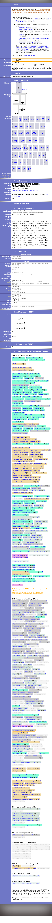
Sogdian (28, 658)
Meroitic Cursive (17, 640)
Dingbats (35, 475)
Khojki (14, 667)
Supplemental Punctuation (20, 499)
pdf (23, 364)
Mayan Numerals (17, 744)
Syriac (37, 385)
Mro (14, 712)
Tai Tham (15, 428)
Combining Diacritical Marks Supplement (24, 448)
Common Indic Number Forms (34, 537)
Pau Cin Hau (28, 687)
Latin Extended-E (35, 553)
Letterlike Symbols (18, 461)
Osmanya (26, 624)
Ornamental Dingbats (31, 790)
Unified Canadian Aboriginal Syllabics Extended (26, 422)
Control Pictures (38, 466)
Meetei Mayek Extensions (31, 551)
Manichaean (27, 644)
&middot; (37, 43)
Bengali (15, 397)
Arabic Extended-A (18, 394)
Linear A (27, 628)
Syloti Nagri (16, 537)
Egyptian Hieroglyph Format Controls (23, 706)
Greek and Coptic (18, 381)
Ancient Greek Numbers (36, 610)
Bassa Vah (36, 712)
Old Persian (16, 621)
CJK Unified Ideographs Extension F (23, 827)
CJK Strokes (34, 515)
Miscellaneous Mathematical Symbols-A (24, 477)
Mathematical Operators (31, 464)
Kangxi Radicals (39, 503)
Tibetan (34, 403)
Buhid (14, 417)
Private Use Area (17, 568)
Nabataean (28, 633)
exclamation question (36, 49)
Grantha (28, 669)
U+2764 (34, 28)
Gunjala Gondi (32, 692)
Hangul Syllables (17, 558)
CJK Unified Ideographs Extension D (23, 823)
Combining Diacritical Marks (20, 377)
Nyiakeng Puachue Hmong (20, 755)
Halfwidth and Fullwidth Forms (21, 588)
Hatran (15, 635)
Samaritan (16, 390)
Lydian (38, 635)
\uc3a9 (29, 39)
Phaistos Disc (32, 612)
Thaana (32, 387)
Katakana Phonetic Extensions (21, 517)
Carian (37, 615)
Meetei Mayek (36, 556)
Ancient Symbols (17, 612)
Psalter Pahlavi (17, 649)
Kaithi (36, 660)
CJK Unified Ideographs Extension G (23, 841)
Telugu (35, 399)
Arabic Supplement (18, 387)
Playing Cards (17, 778)
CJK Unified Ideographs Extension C (23, 820)
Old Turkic (42, 649)
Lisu (27, 531)
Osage (38, 624)
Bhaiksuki (15, 690)
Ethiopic (15, 408)
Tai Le (24, 424)
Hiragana (38, 508)
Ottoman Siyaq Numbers (31, 765)
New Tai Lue (36, 424)
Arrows (15, 464)
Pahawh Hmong (17, 715)
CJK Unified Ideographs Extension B (23, 816)
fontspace (25, 192)
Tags (14, 873)
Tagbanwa (25, 417)
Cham (14, 549)
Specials (15, 592)
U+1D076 (25, 91)
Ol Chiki (26, 435)
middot (18, 53)
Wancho (15, 758)
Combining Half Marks (19, 581)
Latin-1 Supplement (31, 364)
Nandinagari (28, 683)
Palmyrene (16, 633)
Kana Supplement (31, 726)
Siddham (15, 674)
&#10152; (22, 43)
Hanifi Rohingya (17, 653)
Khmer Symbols (17, 426)
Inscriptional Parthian (19, 646)
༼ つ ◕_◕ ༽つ (22, 21)
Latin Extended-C (29, 492)
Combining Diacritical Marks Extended (23, 431)
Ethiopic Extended (18, 497)
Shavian (15, 624)
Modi (26, 674)
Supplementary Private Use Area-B (22, 890)
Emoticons (16, 790)
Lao (24, 403)
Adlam (42, 760)
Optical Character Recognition (21, 468)
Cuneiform (32, 697)
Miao (39, 717)
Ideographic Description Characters (34, 505)
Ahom (26, 678)
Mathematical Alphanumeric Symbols (23, 749)
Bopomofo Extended (18, 515)
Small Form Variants (38, 583)
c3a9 (25, 30)
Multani (36, 667)
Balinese (15, 433)
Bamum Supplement (31, 710)
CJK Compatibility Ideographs (21, 572)
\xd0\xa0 (22, 39)
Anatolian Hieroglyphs (32, 708)
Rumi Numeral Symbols (19, 655)
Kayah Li (33, 542)
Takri (33, 676)
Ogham (43, 412)
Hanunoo (36, 415)
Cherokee (15, 410)
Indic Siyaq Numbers (31, 762)
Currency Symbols (40, 457)
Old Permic (26, 619)
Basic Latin (16, 364)
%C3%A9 (21, 35)
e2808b (30, 30)
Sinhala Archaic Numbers (31, 665)
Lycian (27, 615)
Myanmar (15, 406)
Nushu (14, 731)
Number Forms (34, 461)
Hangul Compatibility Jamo (20, 512)
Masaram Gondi (17, 692)
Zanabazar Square (18, 685)
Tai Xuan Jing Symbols (35, 744)
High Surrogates (17, 562)
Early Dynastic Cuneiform (20, 701)
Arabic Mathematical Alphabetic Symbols (24, 769)
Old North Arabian (35, 642)
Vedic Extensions (17, 440)
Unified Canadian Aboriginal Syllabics (23, 412)
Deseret (40, 621)
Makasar (27, 694)
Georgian (28, 406)
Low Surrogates (17, 564)
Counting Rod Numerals (19, 746)
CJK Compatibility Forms (20, 583)
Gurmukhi (27, 397)
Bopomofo (28, 510)
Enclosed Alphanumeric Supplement (23, 781)
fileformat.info (34, 192)
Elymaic (15, 660)
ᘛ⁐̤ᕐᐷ (48, 19)
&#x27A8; (30, 43)
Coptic (42, 492)
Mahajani (41, 662)
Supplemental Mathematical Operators (23, 486)
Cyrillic (32, 381)
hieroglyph (25, 51)
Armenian (33, 383)
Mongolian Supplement (19, 676)
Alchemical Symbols (18, 794)
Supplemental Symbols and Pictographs (24, 801)
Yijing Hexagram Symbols (20, 526)
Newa (14, 671)
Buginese (31, 426)
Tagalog (25, 415)
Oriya (14, 399)
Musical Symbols (17, 740)
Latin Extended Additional (20, 451)
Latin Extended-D (36, 535)
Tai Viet (15, 551)
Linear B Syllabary (18, 608)
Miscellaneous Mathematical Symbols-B (24, 484)
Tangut (15, 724)
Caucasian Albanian (29, 626)
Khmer (37, 417)
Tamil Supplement (18, 697)
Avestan (40, 644)
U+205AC (22, 28)
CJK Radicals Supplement (20, 503)
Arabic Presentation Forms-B (21, 585)
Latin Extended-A (17, 367)
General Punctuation (18, 454)
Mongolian (16, 419)
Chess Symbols (17, 804)
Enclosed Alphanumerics (20, 470)
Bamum (32, 533)
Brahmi (26, 660)
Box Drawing (37, 470)
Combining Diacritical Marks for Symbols (24, 459)
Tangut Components (30, 724)
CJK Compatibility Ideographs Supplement (24, 832)
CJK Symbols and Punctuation (21, 508)
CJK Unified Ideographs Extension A (23, 524)
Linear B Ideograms (35, 608)
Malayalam (28, 401)
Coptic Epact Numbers (19, 617)
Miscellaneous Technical (19, 466)
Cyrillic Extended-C (40, 435)
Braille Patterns (36, 480)
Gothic (14, 619)
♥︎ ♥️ (30, 21)
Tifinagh (34, 495)
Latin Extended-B (34, 367)
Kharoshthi (31, 640)
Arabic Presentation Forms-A (21, 576)
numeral (44, 47)
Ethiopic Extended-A (18, 553)
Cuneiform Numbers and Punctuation (23, 699)
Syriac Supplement (18, 392)
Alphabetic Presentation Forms (21, 574)
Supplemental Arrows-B (19, 482)
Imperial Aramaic (33, 630)
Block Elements (17, 473)
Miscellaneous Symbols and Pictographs (24, 788)
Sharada (15, 665)
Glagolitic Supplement (19, 753)
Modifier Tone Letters (19, 535)
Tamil (24, 399)
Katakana (15, 510)
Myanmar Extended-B (31, 546)
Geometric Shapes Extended (21, 797)
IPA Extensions (17, 371)
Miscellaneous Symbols (19, 475)
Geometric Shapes (33, 473)
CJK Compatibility (18, 521)
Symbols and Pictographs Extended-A (23, 806)
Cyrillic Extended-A (35, 497)
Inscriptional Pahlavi (36, 646)
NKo (42, 387)
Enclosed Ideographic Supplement (22, 784)
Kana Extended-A (18, 728)
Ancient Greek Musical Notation (21, 742)
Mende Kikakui (17, 760)
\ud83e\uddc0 (44, 39)
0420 (20, 30)
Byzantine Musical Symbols (21, 737)
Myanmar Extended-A (29, 549)
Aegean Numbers (18, 610)
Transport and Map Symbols (21, 792)
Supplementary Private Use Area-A (22, 882)
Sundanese (28, 433)
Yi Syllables (38, 528)
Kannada (15, 401)
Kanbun (36, 512)
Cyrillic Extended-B (18, 533)
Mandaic (27, 390)
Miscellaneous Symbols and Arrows (23, 489)
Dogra (14, 681)
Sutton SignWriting (18, 751)
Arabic (26, 385)
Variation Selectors (18, 579)
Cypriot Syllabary (17, 630)
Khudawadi (16, 669)
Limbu (14, 424)
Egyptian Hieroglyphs (19, 703)
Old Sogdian (16, 658)
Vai (35, 531)
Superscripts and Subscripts (20, 457)
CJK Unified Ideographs (19, 528)
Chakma (30, 662)
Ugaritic (38, 619)
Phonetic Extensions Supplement (22, 446)
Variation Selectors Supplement (21, 875)
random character (29, 57)
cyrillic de (34, 47)
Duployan (39, 731)
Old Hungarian (28, 651)
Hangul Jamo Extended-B (38, 558)
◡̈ (34, 21)
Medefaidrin (16, 717)
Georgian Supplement (19, 495)
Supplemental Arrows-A (19, 480)
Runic (14, 415)
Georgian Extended (18, 438)
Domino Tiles (30, 775)
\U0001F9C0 (23, 41)
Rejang (15, 544)
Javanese (15, 546)
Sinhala (41, 401)
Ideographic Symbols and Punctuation (23, 722)
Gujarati (39, 397)
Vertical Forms (34, 579)
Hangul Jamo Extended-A (30, 544)
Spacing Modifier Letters (19, 374)
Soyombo (32, 685)
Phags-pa (15, 540)
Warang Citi (37, 681)
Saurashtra (28, 540)
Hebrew (15, 385)
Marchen (27, 690)
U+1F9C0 (28, 28)
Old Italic (34, 617)
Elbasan (15, 626)
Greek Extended (38, 451)
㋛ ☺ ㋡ (38, 19)
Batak (39, 433)
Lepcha (15, 435)
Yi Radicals (16, 531)
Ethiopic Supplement (30, 408)
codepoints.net (16, 192)
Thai (14, 403)
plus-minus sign (21, 49)
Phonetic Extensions (18, 444)
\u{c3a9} (35, 39)
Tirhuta (25, 671)
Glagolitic (15, 492)
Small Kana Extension (35, 728)
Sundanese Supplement (37, 438)
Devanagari (33, 394)
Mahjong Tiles (17, 775)
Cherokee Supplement (19, 556)
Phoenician (26, 635)
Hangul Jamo (41, 406)
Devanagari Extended (19, 542)
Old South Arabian (18, 642)
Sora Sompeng (17, 662)
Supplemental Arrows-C (19, 799)
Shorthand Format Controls (20, 733)
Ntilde (26, 53)
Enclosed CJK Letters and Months (22, 519)
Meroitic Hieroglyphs (30, 637)
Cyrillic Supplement (18, 383)
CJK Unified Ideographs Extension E (23, 825)
